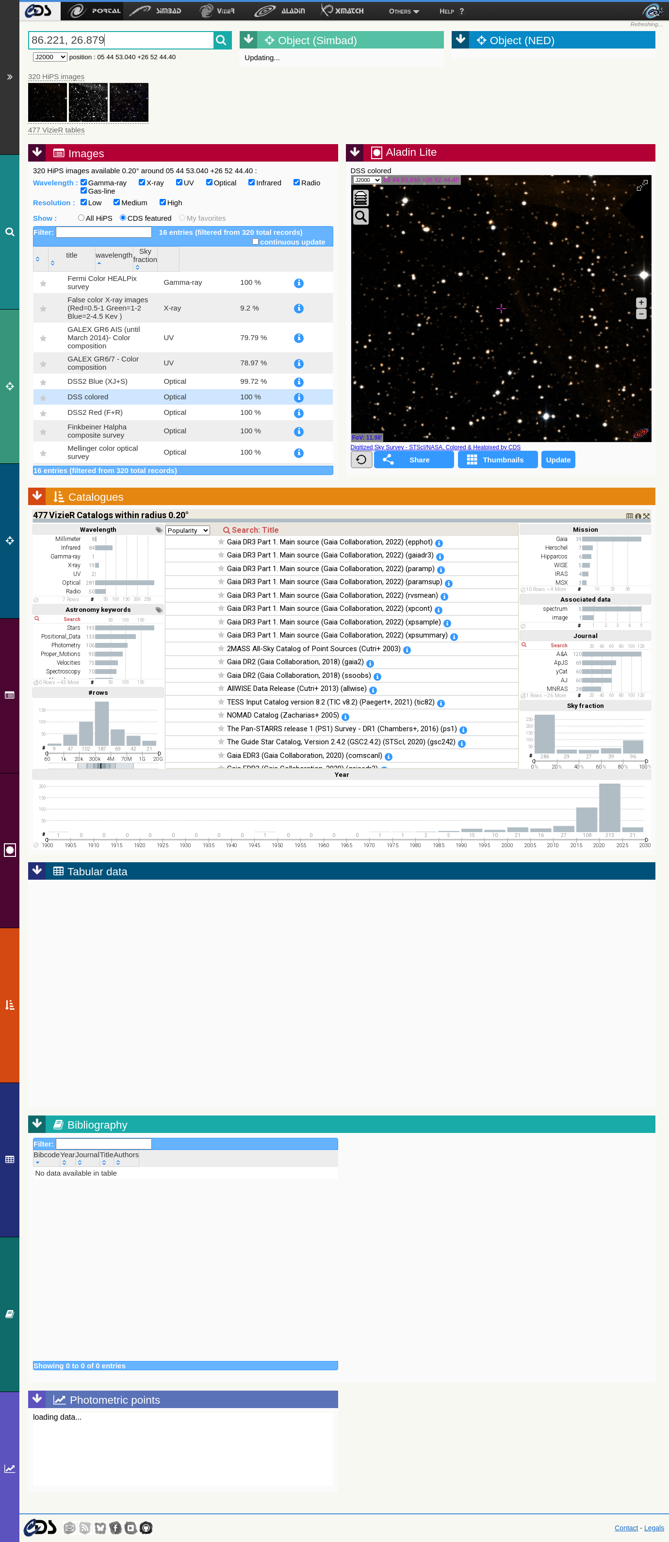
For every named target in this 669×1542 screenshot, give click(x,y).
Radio (307, 183)
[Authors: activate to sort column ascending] (126, 1158)
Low (91, 202)
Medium (130, 202)
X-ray (151, 183)
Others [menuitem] (400, 11)
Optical (221, 183)
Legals (654, 1528)
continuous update (288, 242)
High (171, 202)
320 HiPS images (56, 76)
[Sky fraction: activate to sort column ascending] (296, 258)
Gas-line (98, 191)
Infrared (264, 183)
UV (185, 183)
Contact (626, 1528)
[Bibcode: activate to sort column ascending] (46, 1158)
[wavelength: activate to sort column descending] (246, 258)
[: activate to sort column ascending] (41, 258)
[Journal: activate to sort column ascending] (87, 1158)
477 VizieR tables (56, 130)
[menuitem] (38, 11)
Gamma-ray (104, 183)
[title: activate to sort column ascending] (130, 258)
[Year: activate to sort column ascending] (67, 1158)
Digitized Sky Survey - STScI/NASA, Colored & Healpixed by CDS (436, 447)
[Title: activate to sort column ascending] (106, 1158)
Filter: (92, 232)
